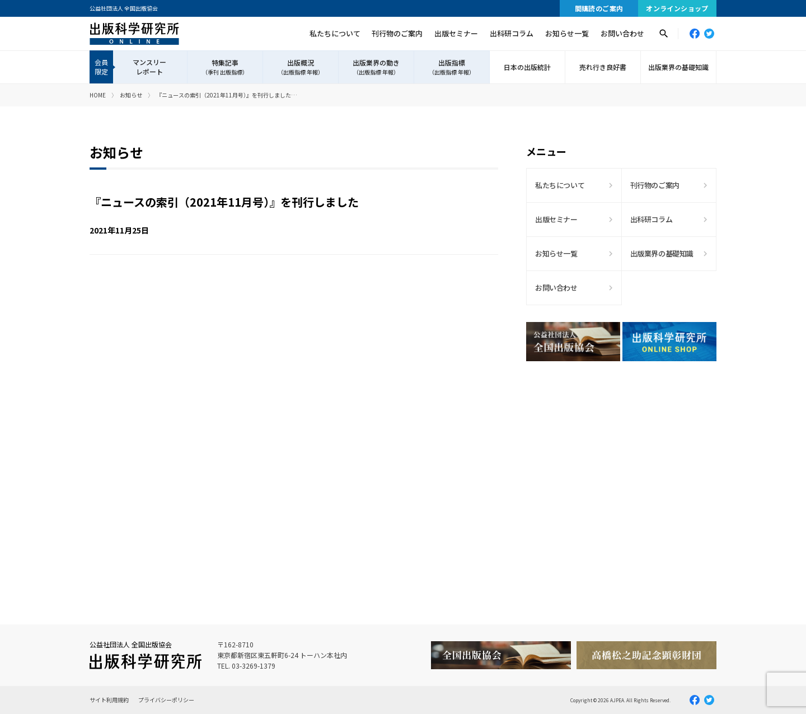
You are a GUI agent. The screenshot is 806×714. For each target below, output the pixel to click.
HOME (98, 95)
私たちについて (335, 33)
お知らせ (131, 95)
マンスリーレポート (149, 66)
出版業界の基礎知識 (678, 67)
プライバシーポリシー (166, 700)
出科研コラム (511, 33)
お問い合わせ (622, 33)
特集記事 (225, 67)
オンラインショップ (677, 8)
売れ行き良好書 (602, 67)
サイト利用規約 (109, 700)
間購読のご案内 (599, 8)
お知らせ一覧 (567, 33)
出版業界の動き (376, 67)
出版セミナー (456, 33)
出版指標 (452, 67)
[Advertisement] (621, 467)
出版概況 (301, 67)
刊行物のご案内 (397, 33)
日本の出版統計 (527, 67)
